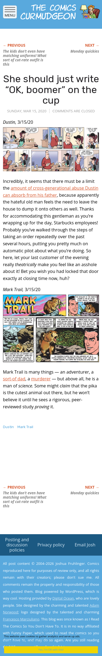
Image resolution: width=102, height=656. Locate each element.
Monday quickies (84, 51)
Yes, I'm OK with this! (51, 649)
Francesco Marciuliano (21, 619)
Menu (10, 13)
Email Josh (85, 545)
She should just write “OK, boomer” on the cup (51, 89)
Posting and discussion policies (17, 545)
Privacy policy (50, 545)
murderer (41, 379)
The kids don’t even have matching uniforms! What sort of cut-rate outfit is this (25, 58)
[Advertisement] (46, 462)
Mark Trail (25, 427)
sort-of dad (14, 379)
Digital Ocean (63, 598)
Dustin (8, 427)
